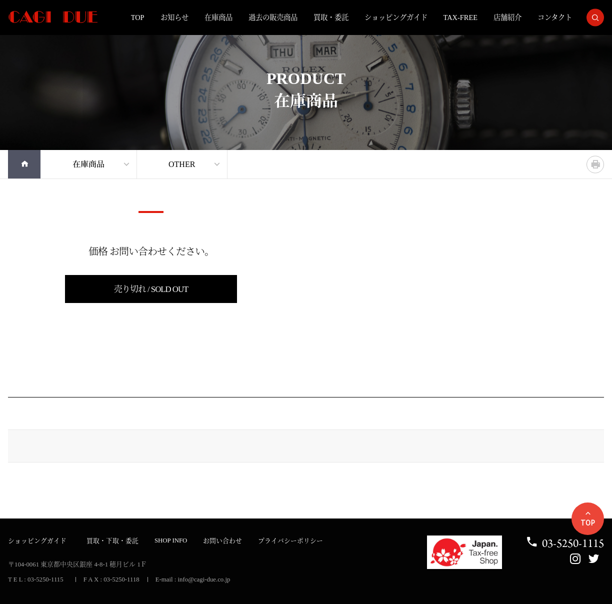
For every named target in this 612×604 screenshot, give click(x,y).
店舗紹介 (508, 18)
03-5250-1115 (565, 543)
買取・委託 (331, 18)
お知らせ (174, 18)
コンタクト (555, 18)
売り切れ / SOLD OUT (151, 289)
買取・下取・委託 (112, 541)
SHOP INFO (170, 540)
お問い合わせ (222, 541)
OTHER (181, 164)
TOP (137, 18)
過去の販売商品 (273, 18)
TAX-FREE (461, 18)
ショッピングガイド (396, 18)
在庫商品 (218, 18)
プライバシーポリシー (290, 541)
